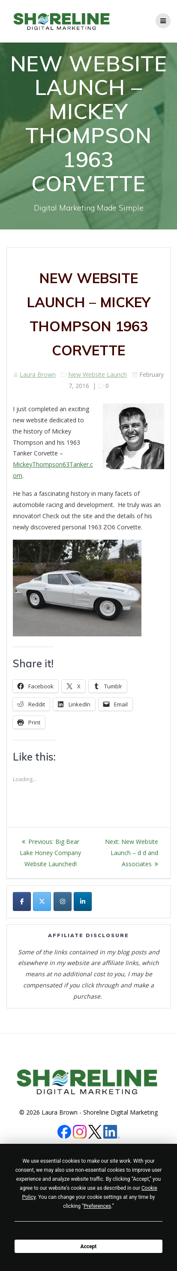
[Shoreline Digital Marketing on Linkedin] (83, 901)
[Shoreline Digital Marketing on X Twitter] (42, 901)
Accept (89, 1247)
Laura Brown (38, 374)
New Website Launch (97, 374)
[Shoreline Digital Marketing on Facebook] (22, 901)
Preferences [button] (97, 1206)
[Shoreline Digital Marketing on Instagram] (63, 901)
